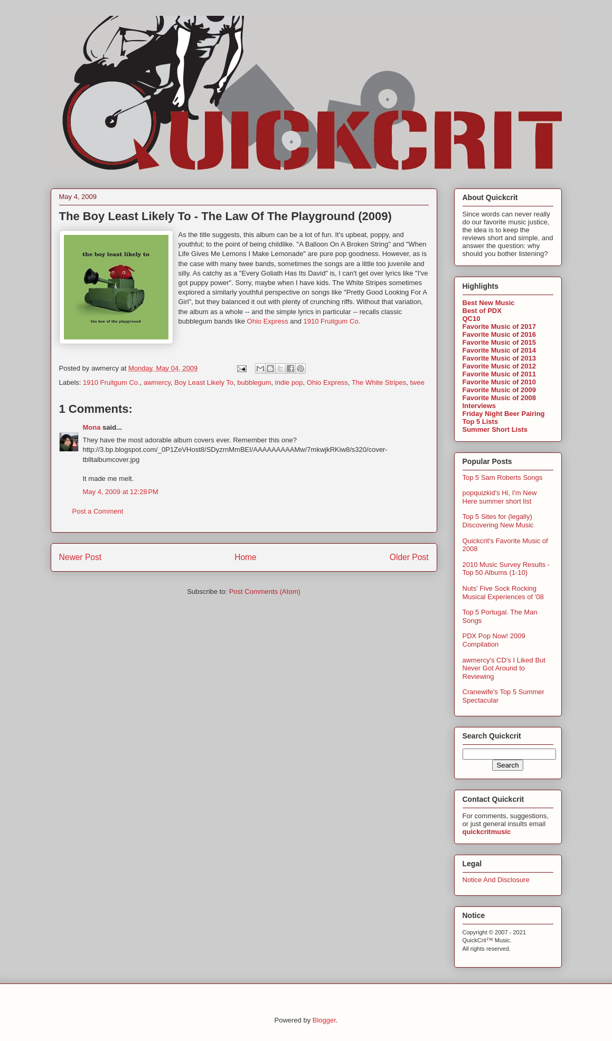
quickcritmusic (487, 832)
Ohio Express (267, 321)
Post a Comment (98, 511)
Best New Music (489, 303)
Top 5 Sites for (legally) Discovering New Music (498, 521)
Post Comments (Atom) (264, 591)
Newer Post (80, 557)
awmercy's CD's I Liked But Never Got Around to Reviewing (504, 668)
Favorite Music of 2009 (499, 390)
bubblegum (254, 382)
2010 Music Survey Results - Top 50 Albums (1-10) (506, 569)
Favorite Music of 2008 (499, 398)
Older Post (409, 557)
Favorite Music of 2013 (499, 358)
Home (245, 557)
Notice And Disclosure (496, 880)
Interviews (479, 406)
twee (417, 382)
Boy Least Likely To (203, 382)
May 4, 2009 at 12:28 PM (120, 492)
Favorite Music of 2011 (499, 374)
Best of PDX (482, 311)
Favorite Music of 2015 (499, 342)
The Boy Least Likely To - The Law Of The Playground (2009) (225, 216)
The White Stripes (379, 382)
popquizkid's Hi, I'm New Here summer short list (500, 497)
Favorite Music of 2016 (499, 334)
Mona (92, 427)
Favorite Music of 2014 (499, 350)
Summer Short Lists (495, 429)
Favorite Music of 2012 (499, 366)
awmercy (157, 382)
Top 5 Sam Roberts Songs (503, 477)
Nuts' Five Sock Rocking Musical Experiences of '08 (503, 592)
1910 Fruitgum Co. (332, 321)
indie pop (289, 382)
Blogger (324, 1020)
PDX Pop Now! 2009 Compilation (494, 640)
